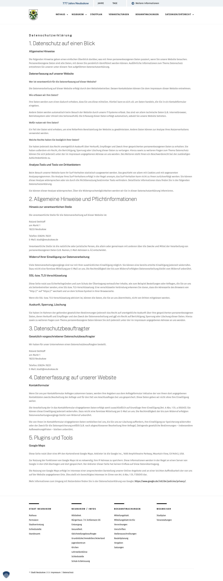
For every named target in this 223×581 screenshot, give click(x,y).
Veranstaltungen (119, 14)
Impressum (56, 572)
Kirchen (75, 547)
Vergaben (118, 543)
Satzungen (119, 547)
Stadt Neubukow (38, 572)
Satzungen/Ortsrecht (178, 14)
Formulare (33, 520)
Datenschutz (68, 572)
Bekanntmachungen (147, 14)
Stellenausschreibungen (125, 534)
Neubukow (78, 14)
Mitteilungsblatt (121, 515)
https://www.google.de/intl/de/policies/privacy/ (160, 481)
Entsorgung (77, 524)
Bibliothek (76, 515)
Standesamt (34, 534)
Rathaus (60, 14)
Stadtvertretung (36, 524)
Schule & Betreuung (81, 561)
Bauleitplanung (121, 538)
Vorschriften (120, 529)
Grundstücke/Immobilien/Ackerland (88, 538)
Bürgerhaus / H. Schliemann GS (86, 520)
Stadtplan (96, 14)
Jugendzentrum (78, 543)
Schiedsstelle (35, 529)
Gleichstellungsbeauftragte (84, 534)
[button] (6, 574)
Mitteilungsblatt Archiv (124, 520)
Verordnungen (120, 524)
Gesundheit (77, 529)
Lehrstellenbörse (79, 552)
